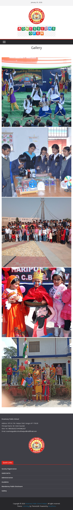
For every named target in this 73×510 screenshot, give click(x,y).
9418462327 (21, 429)
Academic (5, 482)
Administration (7, 478)
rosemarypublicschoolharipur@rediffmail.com (21, 431)
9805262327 (12, 429)
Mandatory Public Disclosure (12, 486)
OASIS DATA (6, 473)
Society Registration (9, 469)
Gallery (4, 491)
